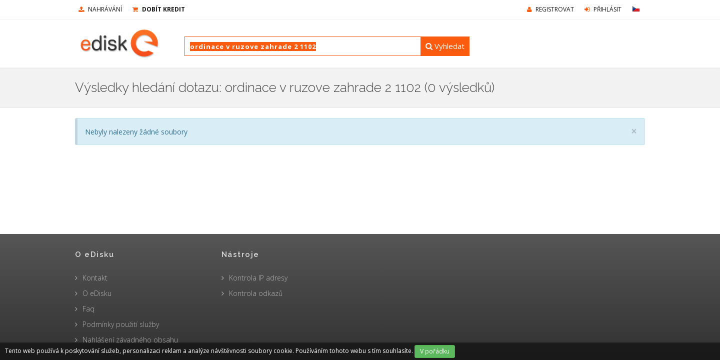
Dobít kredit (158, 9)
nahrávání (100, 9)
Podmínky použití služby (120, 324)
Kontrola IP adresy (258, 277)
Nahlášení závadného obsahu (130, 339)
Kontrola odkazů (255, 293)
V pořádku (435, 351)
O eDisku (97, 293)
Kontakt (95, 277)
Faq (88, 309)
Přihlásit (603, 9)
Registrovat (550, 9)
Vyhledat (445, 46)
